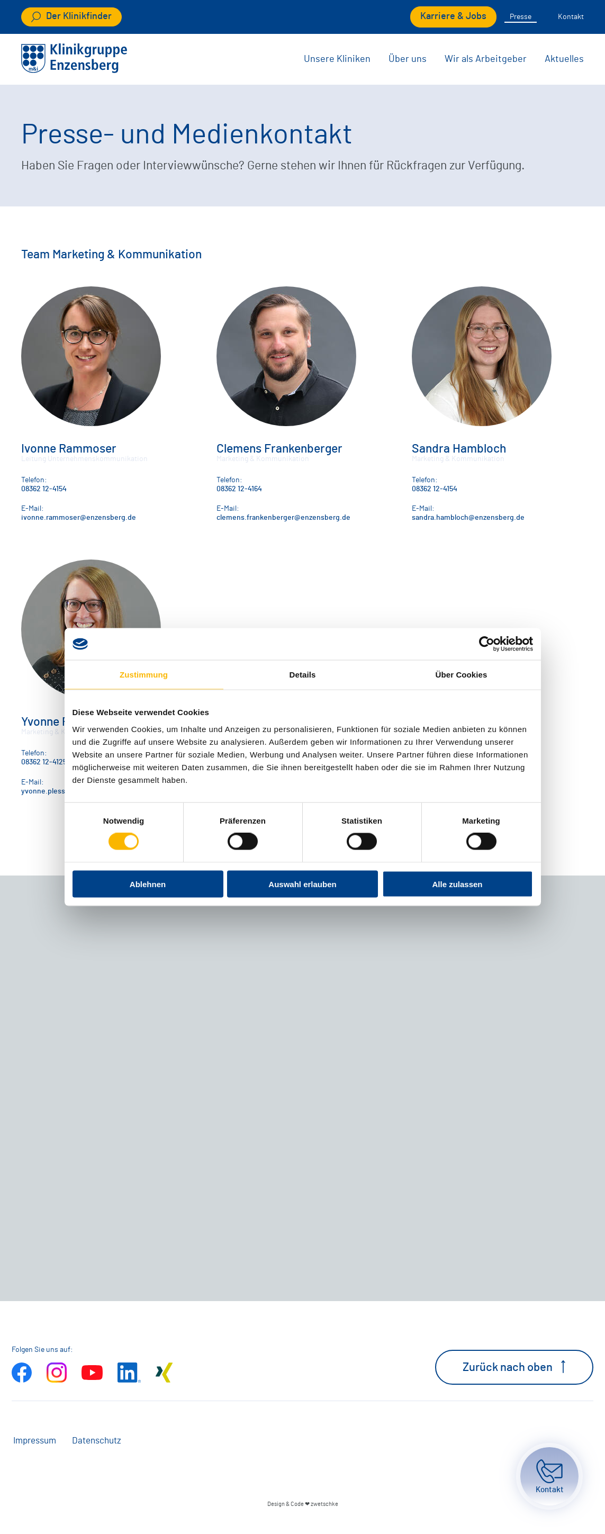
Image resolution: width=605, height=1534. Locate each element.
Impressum (34, 1441)
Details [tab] (303, 674)
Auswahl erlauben (302, 883)
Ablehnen (148, 883)
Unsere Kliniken (337, 59)
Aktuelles (564, 59)
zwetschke (324, 1504)
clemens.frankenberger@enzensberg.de (283, 517)
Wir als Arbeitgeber (486, 59)
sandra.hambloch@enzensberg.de (468, 517)
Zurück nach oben (514, 1366)
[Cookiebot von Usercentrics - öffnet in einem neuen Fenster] (486, 644)
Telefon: (34, 480)
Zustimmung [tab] (144, 674)
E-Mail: (32, 508)
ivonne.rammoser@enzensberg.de (78, 517)
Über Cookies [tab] (461, 674)
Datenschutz (96, 1441)
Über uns (408, 59)
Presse (520, 17)
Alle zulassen (457, 883)
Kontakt (571, 17)
